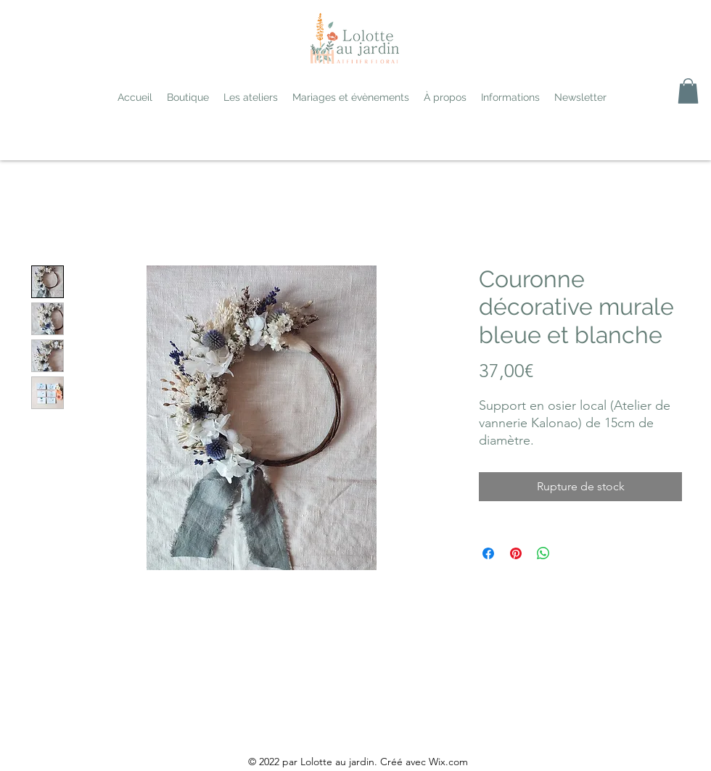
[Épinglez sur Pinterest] (516, 553)
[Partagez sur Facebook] (488, 553)
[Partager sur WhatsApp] (543, 553)
